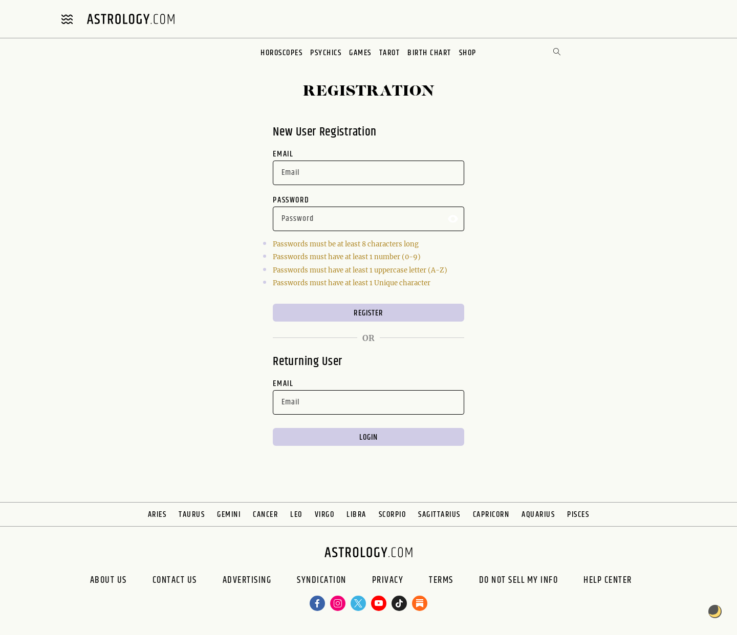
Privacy (388, 580)
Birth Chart (429, 53)
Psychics (325, 53)
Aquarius (538, 514)
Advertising (247, 580)
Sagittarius (439, 514)
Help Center (607, 580)
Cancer (265, 514)
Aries (157, 514)
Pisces (578, 514)
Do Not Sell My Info (518, 580)
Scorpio (392, 514)
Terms (441, 580)
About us (108, 580)
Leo (296, 514)
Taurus (192, 514)
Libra (356, 514)
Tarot (389, 53)
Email (283, 154)
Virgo (325, 514)
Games (360, 53)
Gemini (229, 514)
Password (291, 200)
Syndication (321, 580)
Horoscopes (281, 53)
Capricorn (491, 514)
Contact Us (175, 580)
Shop (467, 53)
